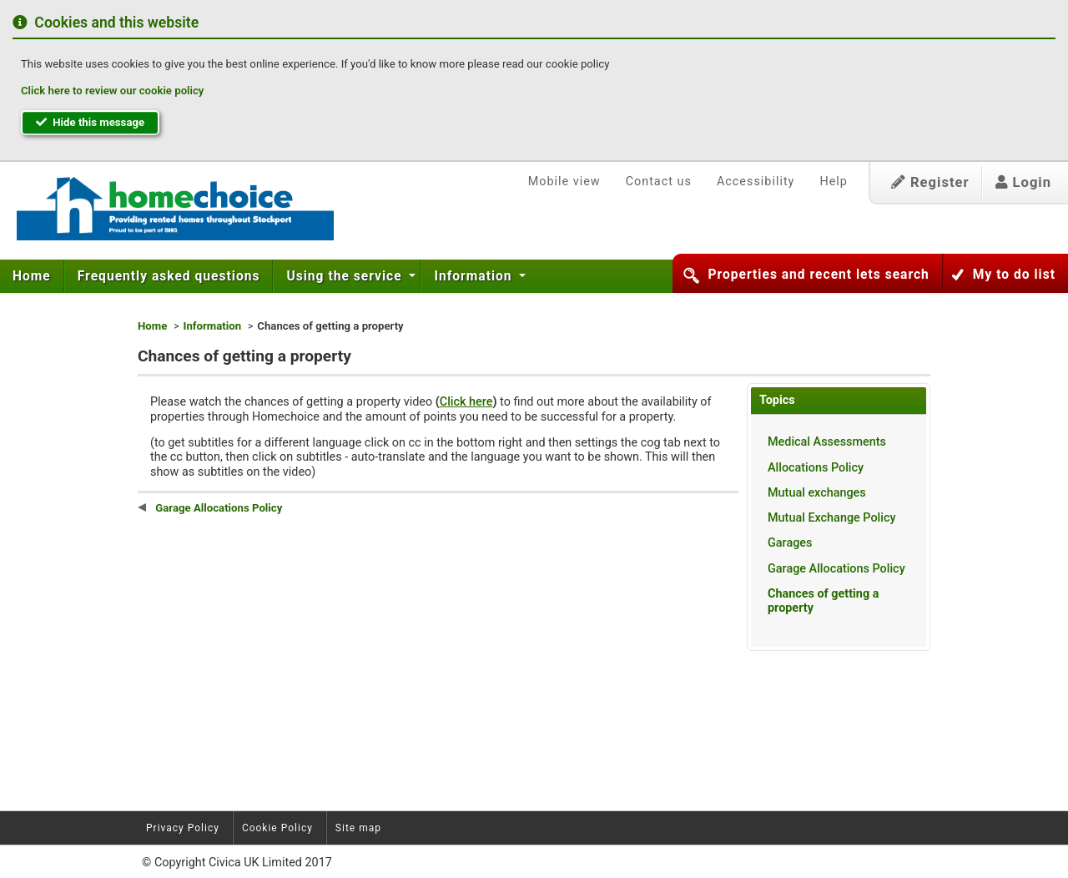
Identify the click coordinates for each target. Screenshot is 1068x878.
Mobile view (564, 181)
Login (1023, 182)
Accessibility (756, 181)
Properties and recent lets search (818, 274)
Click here (466, 402)
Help (833, 181)
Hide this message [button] (90, 122)
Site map (358, 828)
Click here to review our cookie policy (112, 90)
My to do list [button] (1014, 274)
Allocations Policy (816, 468)
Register (930, 182)
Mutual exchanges (817, 493)
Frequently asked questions (169, 276)
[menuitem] (32, 276)
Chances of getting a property (823, 601)
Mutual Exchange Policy (831, 518)
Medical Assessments (827, 442)
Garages (790, 543)
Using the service (346, 276)
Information (475, 276)
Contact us (659, 181)
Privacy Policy (182, 828)
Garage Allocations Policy (836, 569)
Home (32, 276)
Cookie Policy (277, 828)
